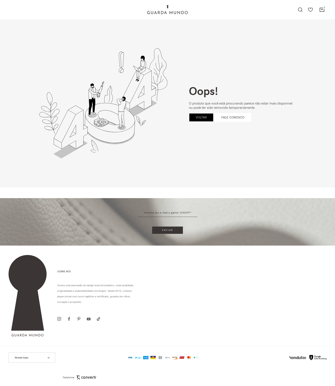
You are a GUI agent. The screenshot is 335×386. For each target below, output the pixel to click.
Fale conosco (232, 117)
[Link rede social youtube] (90, 319)
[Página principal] (167, 9)
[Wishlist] (310, 9)
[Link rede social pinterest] (80, 319)
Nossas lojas (21, 357)
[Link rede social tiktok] (100, 319)
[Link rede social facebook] (70, 319)
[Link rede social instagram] (60, 319)
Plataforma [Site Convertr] (79, 378)
